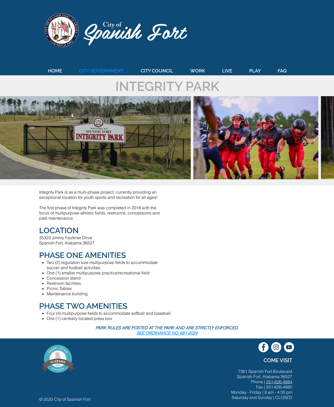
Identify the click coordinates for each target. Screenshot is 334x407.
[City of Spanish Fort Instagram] (276, 347)
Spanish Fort (137, 30)
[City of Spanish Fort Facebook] (263, 347)
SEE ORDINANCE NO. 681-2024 (167, 333)
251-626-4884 (279, 381)
